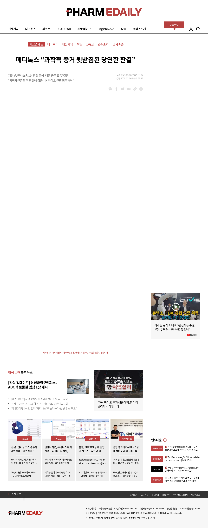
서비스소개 (139, 29)
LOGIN (190, 29)
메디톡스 (52, 44)
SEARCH (198, 29)
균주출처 (103, 44)
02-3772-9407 (129, 513)
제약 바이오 (84, 29)
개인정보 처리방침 (180, 494)
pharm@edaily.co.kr (173, 513)
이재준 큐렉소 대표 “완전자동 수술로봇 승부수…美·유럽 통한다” (174, 327)
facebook (116, 89)
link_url (135, 89)
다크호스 (30, 29)
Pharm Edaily (25, 513)
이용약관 (165, 494)
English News (106, 29)
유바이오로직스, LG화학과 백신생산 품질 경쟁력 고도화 (39, 404)
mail (129, 89)
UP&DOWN (64, 29)
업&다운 (92, 438)
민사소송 (118, 44)
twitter (122, 89)
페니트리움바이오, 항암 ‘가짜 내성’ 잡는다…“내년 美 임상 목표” (44, 408)
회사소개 (133, 494)
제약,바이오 (127, 438)
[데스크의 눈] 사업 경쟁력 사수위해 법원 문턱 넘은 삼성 (39, 399)
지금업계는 (36, 44)
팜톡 (123, 29)
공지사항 (16, 494)
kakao (110, 89)
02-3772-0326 (107, 513)
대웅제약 (67, 44)
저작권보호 (195, 494)
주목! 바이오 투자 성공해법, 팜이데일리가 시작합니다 (118, 404)
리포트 (46, 29)
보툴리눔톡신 (85, 44)
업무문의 (155, 494)
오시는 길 (144, 494)
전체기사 (13, 29)
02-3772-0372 (141, 513)
